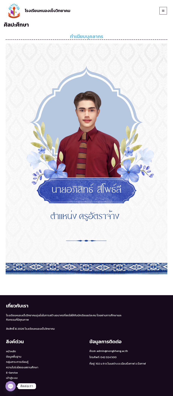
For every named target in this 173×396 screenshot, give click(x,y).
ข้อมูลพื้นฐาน (13, 357)
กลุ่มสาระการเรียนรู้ (17, 362)
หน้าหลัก (11, 351)
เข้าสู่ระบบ (12, 378)
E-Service (12, 373)
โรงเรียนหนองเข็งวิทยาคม (47, 11)
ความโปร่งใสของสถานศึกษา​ (22, 367)
